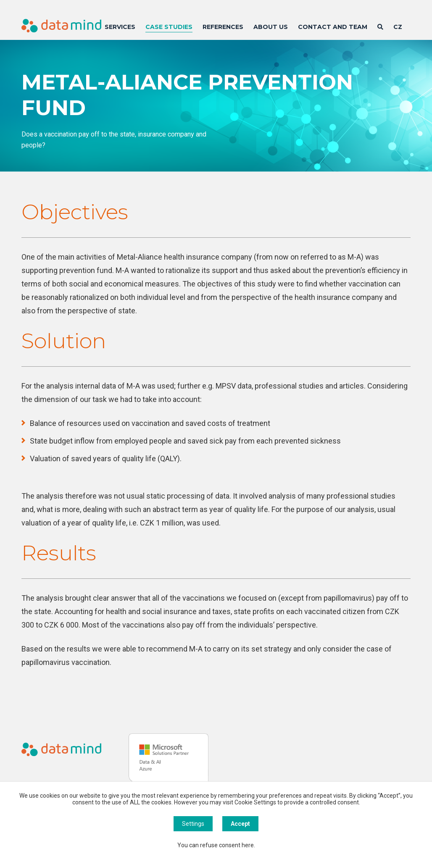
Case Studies (168, 27)
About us (270, 27)
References (223, 27)
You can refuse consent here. (216, 845)
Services (120, 27)
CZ (397, 27)
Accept (240, 823)
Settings (193, 823)
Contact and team (332, 27)
